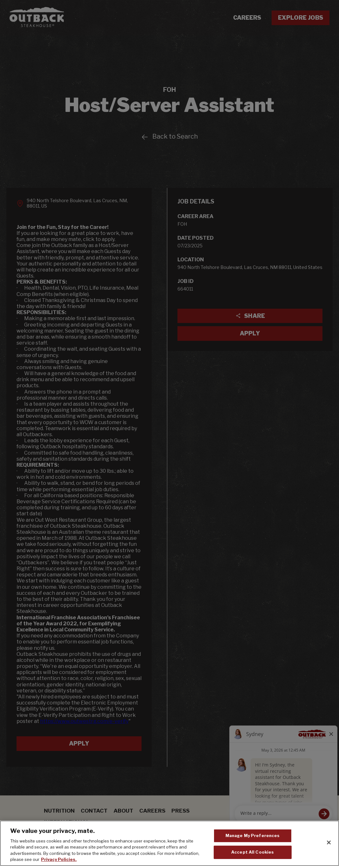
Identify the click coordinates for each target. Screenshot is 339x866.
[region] (169, 843)
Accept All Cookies (252, 852)
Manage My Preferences (252, 835)
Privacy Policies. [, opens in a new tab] (59, 859)
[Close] (329, 842)
